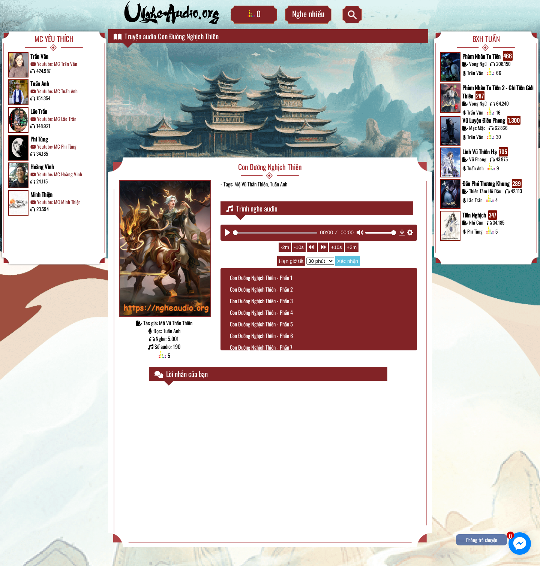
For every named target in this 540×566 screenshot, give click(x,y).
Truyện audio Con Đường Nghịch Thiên (166, 36)
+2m (352, 247)
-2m (284, 247)
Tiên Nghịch (479, 215)
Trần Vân (39, 56)
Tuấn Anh (39, 83)
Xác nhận (347, 261)
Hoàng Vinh (42, 166)
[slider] (275, 232)
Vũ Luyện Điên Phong (491, 120)
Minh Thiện (41, 194)
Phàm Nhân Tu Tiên (487, 56)
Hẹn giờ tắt (291, 261)
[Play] (227, 232)
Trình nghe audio (252, 208)
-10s (299, 247)
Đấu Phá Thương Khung (492, 183)
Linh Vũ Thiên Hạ (485, 151)
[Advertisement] (270, 101)
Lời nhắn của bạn (181, 374)
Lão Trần (38, 111)
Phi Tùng (39, 139)
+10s (336, 247)
